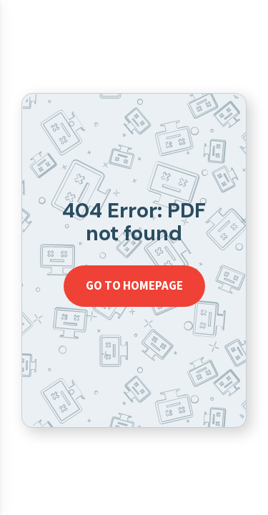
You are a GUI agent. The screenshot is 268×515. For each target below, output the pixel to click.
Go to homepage (134, 285)
